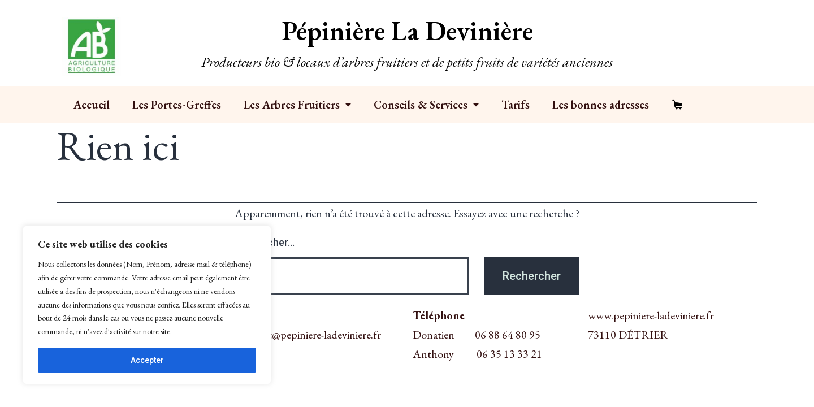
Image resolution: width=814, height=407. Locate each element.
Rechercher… (265, 242)
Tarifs (515, 104)
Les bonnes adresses (600, 104)
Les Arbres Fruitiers (297, 104)
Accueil (91, 104)
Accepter (147, 360)
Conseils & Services (426, 104)
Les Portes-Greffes (176, 104)
